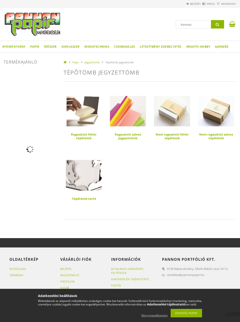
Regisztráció (69, 275)
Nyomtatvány (14, 47)
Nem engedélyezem (154, 315)
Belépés (182, 3)
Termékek (16, 275)
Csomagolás (124, 47)
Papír (34, 47)
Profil (203, 3)
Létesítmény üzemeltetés (161, 47)
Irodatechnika (96, 47)
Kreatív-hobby (198, 47)
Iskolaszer (70, 47)
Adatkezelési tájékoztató (130, 279)
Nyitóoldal (17, 269)
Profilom (67, 281)
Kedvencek (225, 3)
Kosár (64, 288)
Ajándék (222, 47)
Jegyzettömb (92, 62)
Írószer (50, 47)
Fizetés (116, 285)
